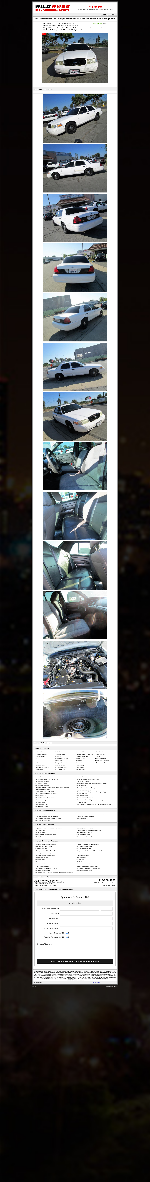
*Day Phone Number (52, 923)
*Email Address (54, 918)
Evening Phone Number (51, 928)
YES (62, 933)
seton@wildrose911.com (48, 885)
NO (69, 933)
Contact (112, 14)
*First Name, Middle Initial (50, 909)
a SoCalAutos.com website (112, 986)
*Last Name (55, 913)
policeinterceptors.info (46, 883)
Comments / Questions (44, 944)
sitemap (34, 986)
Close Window (96, 982)
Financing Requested (51, 937)
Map (104, 14)
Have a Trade (53, 933)
